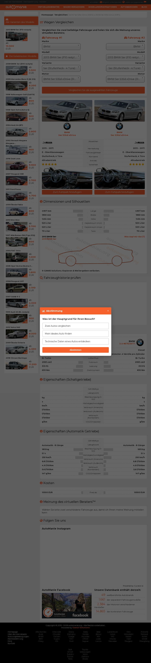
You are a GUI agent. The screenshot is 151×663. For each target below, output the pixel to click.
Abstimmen (75, 350)
